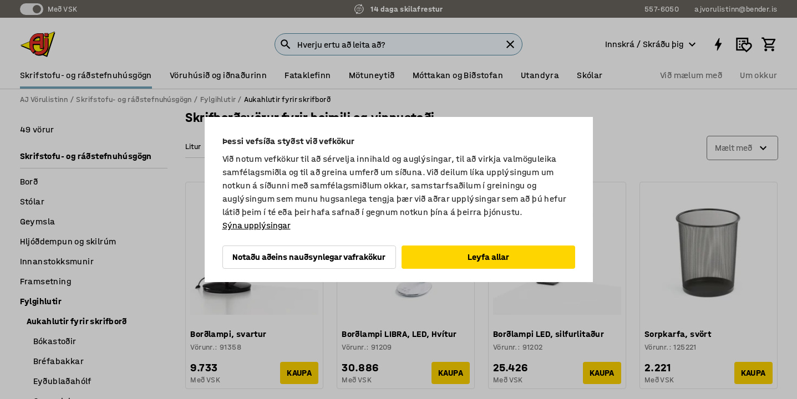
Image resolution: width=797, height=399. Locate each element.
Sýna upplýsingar (256, 225)
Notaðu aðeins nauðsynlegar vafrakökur (308, 257)
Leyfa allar (488, 257)
